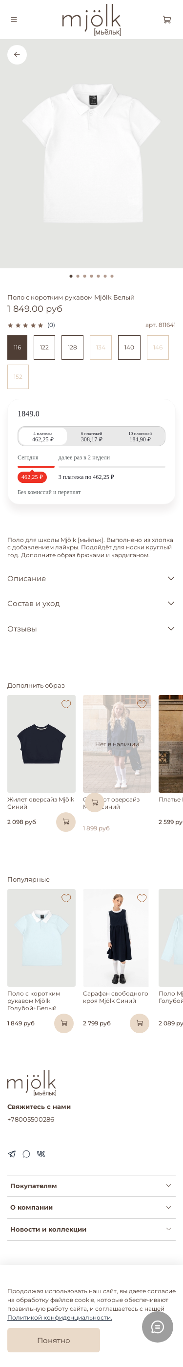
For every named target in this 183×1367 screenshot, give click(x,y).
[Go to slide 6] (105, 276)
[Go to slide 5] (98, 276)
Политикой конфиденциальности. (59, 1317)
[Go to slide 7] (112, 276)
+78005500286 (30, 1119)
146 (158, 347)
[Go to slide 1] (71, 276)
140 (129, 347)
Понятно (53, 1340)
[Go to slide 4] (91, 276)
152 (18, 376)
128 (72, 347)
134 (100, 347)
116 (17, 347)
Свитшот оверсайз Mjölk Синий (111, 803)
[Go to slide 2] (78, 276)
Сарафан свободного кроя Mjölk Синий (115, 997)
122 (44, 347)
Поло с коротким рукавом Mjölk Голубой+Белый (33, 1001)
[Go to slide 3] (84, 276)
